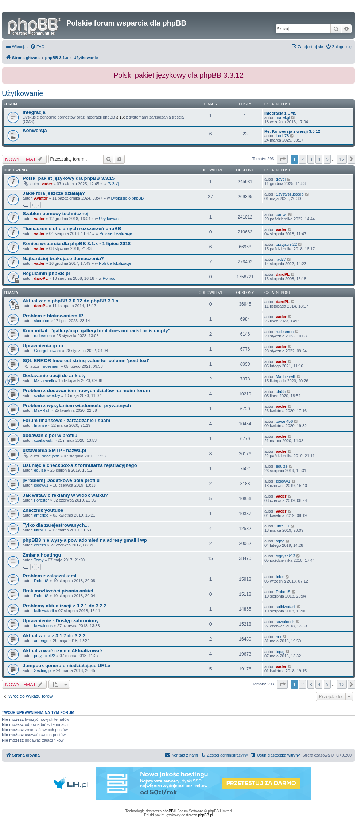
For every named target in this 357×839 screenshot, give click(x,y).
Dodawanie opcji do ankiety (54, 375)
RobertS (41, 581)
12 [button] (342, 159)
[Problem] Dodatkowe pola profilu (61, 480)
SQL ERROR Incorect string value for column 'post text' (86, 360)
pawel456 (284, 421)
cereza (40, 545)
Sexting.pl (42, 670)
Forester (41, 500)
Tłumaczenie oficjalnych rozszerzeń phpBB (72, 228)
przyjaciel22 (286, 244)
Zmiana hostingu (42, 555)
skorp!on (41, 320)
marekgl (283, 117)
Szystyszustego (289, 194)
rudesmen (43, 335)
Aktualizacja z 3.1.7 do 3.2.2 (54, 635)
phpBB (168, 811)
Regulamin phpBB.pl (46, 273)
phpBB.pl (205, 815)
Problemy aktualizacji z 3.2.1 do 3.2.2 (64, 605)
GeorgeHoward (47, 350)
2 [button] (302, 159)
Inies (280, 577)
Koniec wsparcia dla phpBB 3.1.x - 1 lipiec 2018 (77, 243)
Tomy (38, 560)
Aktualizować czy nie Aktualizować (62, 650)
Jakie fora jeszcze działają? (54, 193)
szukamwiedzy (47, 395)
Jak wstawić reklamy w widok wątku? (65, 495)
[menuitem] (37, 46)
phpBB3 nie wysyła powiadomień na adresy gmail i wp (85, 540)
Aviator (41, 198)
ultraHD (40, 530)
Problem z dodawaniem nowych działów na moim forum (86, 390)
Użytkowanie (22, 93)
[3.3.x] (113, 184)
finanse (40, 425)
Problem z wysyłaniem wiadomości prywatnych (77, 405)
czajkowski (43, 440)
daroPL (41, 278)
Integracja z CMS (280, 113)
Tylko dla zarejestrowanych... (56, 525)
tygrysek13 (285, 556)
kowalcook (43, 625)
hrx (278, 636)
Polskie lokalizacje (116, 233)
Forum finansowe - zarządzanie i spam (66, 420)
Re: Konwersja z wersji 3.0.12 (292, 131)
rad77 (281, 259)
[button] (282, 159)
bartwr (281, 214)
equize (40, 470)
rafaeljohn (50, 456)
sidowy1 (41, 485)
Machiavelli (44, 380)
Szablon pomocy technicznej (55, 213)
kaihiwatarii (44, 610)
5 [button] (327, 159)
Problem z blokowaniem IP (53, 315)
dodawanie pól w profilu (50, 435)
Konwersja (35, 130)
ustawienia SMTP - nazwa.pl (54, 450)
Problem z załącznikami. (50, 576)
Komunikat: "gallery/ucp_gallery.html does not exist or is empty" (96, 330)
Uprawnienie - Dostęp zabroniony (61, 620)
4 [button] (319, 159)
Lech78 (282, 136)
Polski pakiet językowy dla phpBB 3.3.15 (69, 178)
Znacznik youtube (43, 510)
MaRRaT (42, 410)
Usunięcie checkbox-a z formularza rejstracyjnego (80, 465)
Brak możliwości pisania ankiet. (59, 591)
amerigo (41, 515)
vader (47, 184)
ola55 (281, 391)
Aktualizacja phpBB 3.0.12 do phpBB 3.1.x (71, 300)
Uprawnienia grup (43, 345)
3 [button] (311, 159)
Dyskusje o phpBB (127, 198)
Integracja (34, 112)
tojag (280, 541)
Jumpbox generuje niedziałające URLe (66, 665)
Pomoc (109, 278)
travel (281, 179)
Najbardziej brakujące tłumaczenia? (63, 258)
